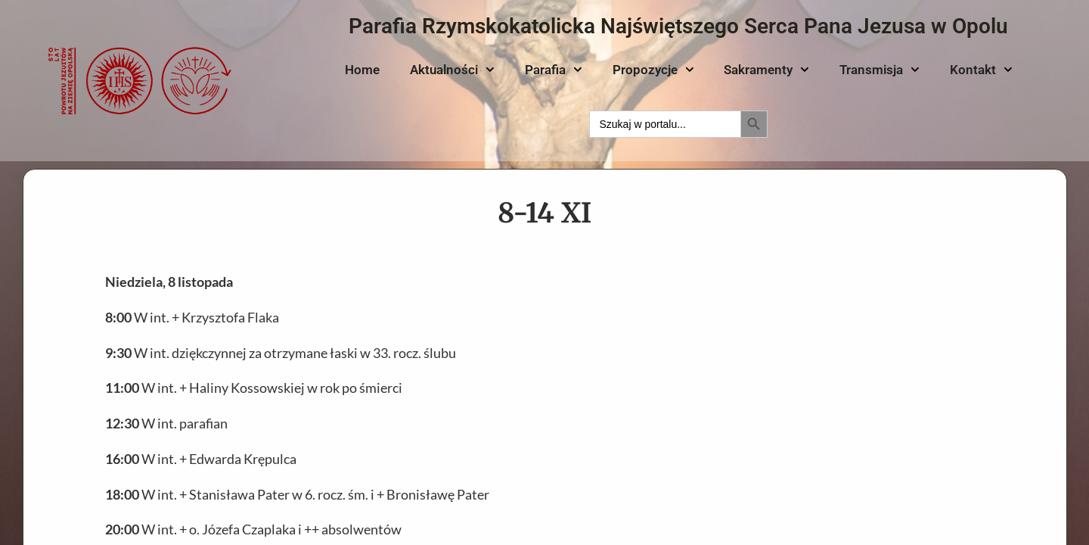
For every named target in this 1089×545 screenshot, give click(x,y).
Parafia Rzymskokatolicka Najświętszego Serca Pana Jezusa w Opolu (678, 26)
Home (362, 69)
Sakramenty (766, 70)
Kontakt (981, 70)
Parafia (553, 70)
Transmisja (879, 70)
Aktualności (452, 70)
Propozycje (653, 70)
